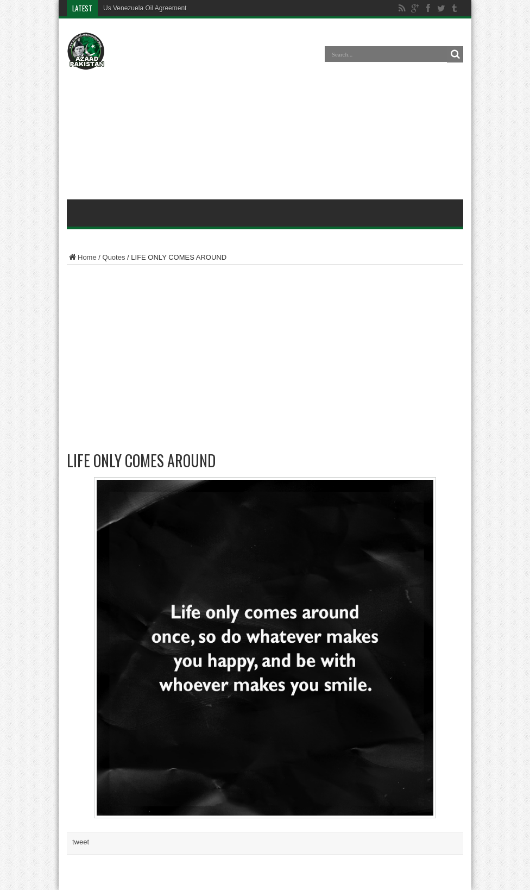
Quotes (114, 257)
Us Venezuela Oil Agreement (144, 8)
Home (82, 257)
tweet (80, 842)
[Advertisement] (265, 110)
